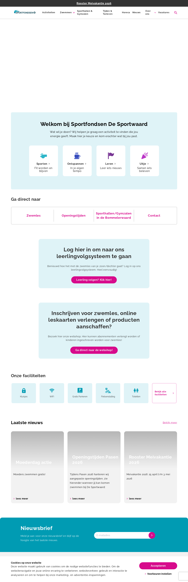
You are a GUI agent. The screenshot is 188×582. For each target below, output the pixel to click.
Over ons (148, 12)
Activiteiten (48, 12)
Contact (154, 215)
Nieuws (136, 12)
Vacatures (163, 12)
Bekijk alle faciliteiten (164, 393)
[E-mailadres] (124, 535)
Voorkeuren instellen (158, 573)
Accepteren (158, 565)
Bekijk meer (170, 422)
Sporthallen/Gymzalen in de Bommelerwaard (114, 215)
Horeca (126, 12)
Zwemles (33, 215)
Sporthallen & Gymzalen (84, 12)
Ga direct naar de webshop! (94, 350)
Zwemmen (66, 12)
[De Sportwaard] (25, 13)
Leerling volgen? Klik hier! (94, 279)
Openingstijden (74, 215)
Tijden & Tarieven (108, 12)
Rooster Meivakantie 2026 (94, 3)
